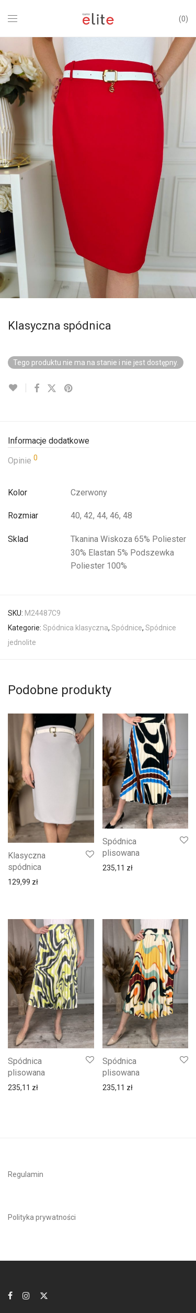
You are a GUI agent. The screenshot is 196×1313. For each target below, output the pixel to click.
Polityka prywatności (42, 1217)
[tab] (98, 441)
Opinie (23, 460)
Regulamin (25, 1174)
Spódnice (126, 628)
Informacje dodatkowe (48, 441)
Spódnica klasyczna (75, 628)
